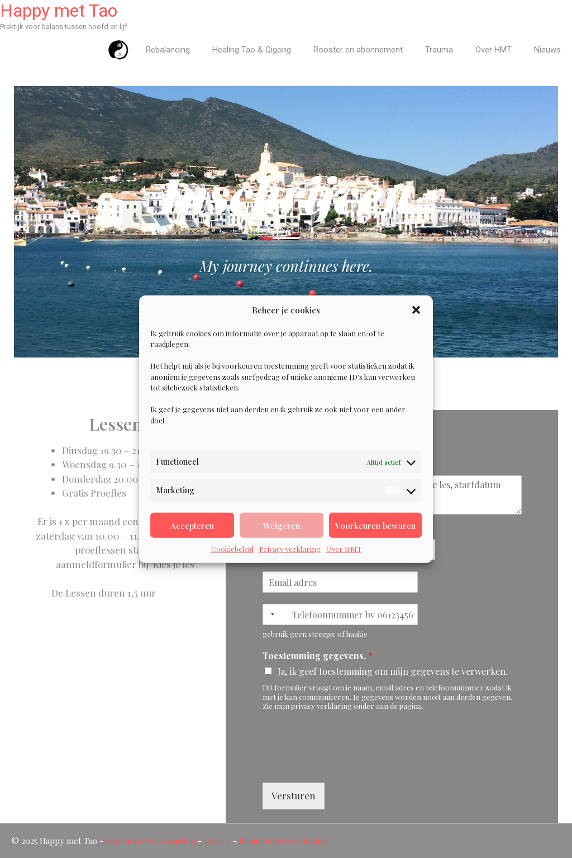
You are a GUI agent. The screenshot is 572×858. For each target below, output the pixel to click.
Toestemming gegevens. (318, 655)
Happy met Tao (58, 10)
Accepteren (192, 525)
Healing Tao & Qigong (251, 50)
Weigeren (281, 525)
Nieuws (547, 50)
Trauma (439, 50)
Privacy (217, 840)
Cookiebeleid (232, 549)
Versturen (293, 795)
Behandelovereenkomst (284, 840)
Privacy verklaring (290, 549)
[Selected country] (270, 614)
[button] (416, 310)
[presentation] (347, 764)
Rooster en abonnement (358, 50)
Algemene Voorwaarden (150, 840)
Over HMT (343, 549)
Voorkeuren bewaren (375, 525)
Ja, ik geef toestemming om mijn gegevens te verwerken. (393, 671)
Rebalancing (168, 50)
